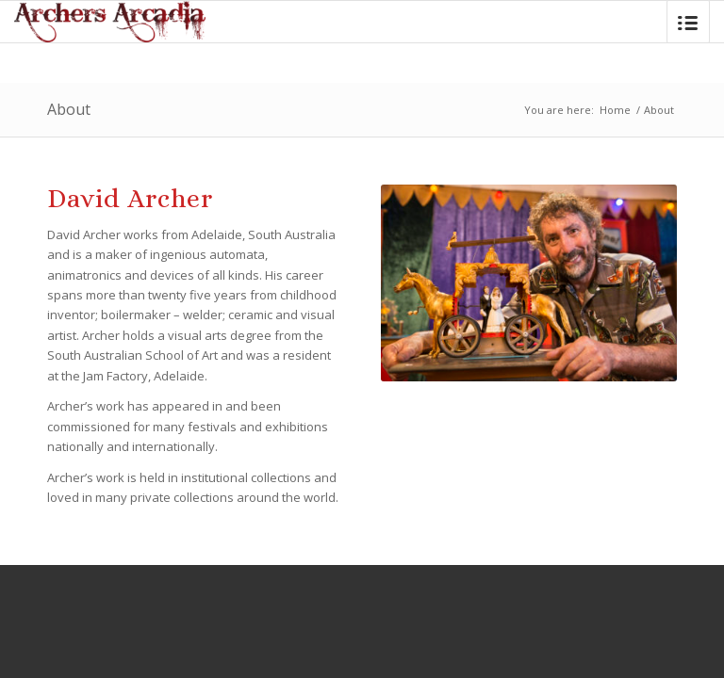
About (68, 109)
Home (615, 110)
